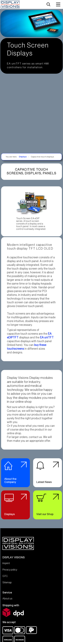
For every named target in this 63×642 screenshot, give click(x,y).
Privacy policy (9, 572)
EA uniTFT (47, 337)
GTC (5, 578)
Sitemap (7, 585)
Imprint (6, 566)
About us (7, 601)
